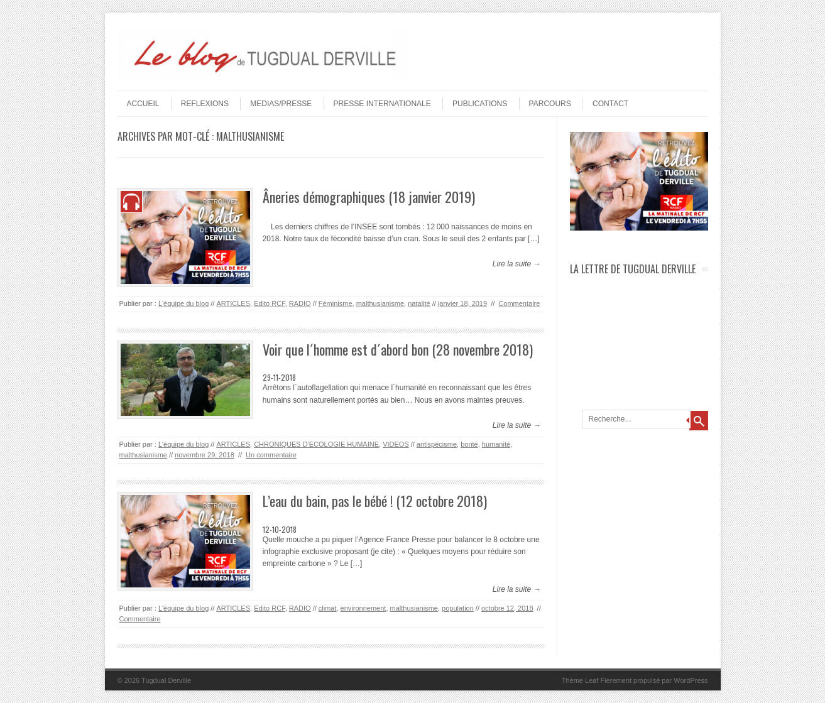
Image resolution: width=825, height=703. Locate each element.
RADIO (300, 303)
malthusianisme (380, 303)
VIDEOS (396, 444)
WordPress (691, 680)
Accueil (143, 103)
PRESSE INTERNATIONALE (382, 103)
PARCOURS (550, 103)
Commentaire (519, 303)
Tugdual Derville (166, 680)
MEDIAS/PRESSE (281, 103)
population (458, 608)
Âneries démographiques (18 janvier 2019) (369, 197)
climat (328, 608)
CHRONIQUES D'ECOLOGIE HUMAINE (316, 444)
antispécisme (437, 444)
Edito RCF (269, 303)
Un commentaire (271, 455)
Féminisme (335, 303)
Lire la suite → (517, 263)
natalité (419, 303)
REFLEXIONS (205, 103)
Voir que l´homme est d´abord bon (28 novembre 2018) (398, 349)
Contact (610, 103)
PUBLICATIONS (479, 103)
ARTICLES (233, 303)
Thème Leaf (580, 680)
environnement (363, 608)
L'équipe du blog (183, 303)
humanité (496, 444)
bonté (469, 444)
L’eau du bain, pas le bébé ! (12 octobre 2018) (375, 501)
